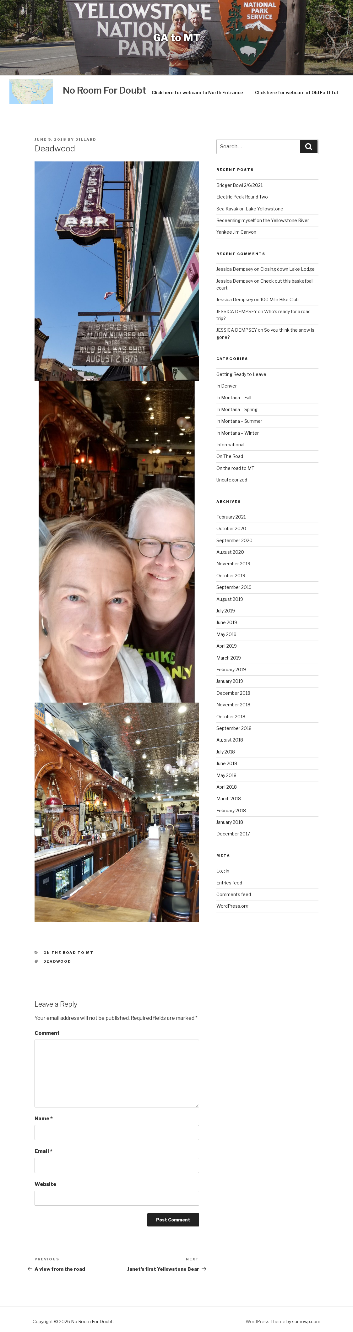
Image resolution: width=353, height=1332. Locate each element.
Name (44, 1119)
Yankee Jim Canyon (236, 232)
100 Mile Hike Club (279, 299)
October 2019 (230, 575)
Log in (222, 870)
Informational (230, 444)
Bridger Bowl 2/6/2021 (239, 185)
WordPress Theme (265, 1321)
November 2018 (233, 704)
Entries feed (229, 882)
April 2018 (226, 787)
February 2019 (231, 669)
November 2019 (233, 563)
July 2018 (225, 751)
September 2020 (234, 540)
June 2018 (226, 763)
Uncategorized (231, 479)
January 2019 (229, 681)
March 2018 (228, 798)
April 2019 (226, 646)
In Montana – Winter (237, 433)
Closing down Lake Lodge (287, 269)
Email (43, 1151)
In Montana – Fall (233, 397)
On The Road (229, 456)
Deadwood (57, 961)
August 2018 (229, 739)
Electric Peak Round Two (242, 196)
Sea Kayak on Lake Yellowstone (249, 208)
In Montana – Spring (237, 409)
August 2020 (230, 552)
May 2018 (226, 775)
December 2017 (233, 833)
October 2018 (230, 716)
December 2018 (233, 693)
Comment (47, 1033)
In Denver (226, 386)
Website (45, 1184)
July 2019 (225, 610)
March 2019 (228, 658)
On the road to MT (68, 952)
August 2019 (229, 599)
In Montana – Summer (239, 421)
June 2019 (226, 622)
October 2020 (231, 528)
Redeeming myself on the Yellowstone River (262, 220)
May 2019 (226, 634)
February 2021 (231, 516)
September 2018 (234, 728)
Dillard (85, 139)
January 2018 (229, 822)
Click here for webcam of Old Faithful (296, 92)
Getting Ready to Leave (241, 374)
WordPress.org (232, 906)
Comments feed (233, 894)
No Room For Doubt (104, 90)
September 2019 (234, 587)
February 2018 (231, 810)
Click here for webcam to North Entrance (197, 92)
